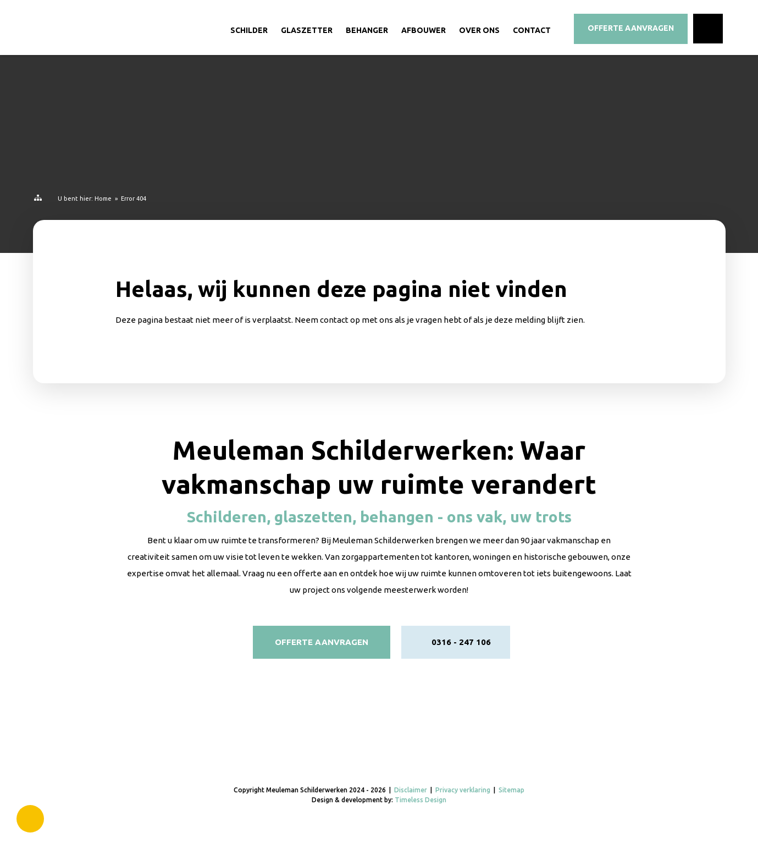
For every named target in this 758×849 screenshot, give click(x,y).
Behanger (367, 30)
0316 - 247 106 (461, 642)
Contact (532, 30)
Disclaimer (410, 789)
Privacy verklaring (462, 789)
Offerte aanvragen (321, 642)
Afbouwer (423, 30)
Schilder (249, 30)
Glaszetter (307, 30)
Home (103, 198)
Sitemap (511, 789)
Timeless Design (420, 799)
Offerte (631, 28)
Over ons (479, 30)
